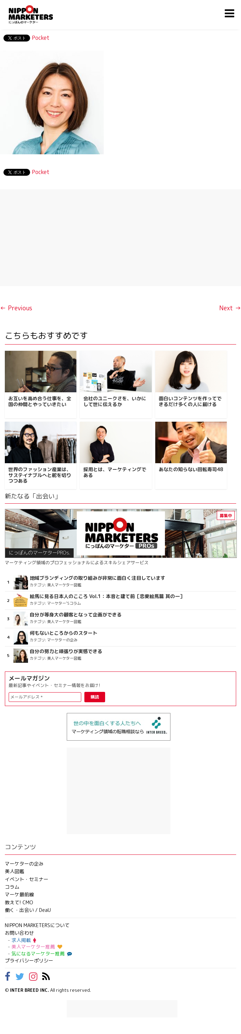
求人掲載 (23, 940)
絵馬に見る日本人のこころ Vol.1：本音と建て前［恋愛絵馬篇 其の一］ (107, 596)
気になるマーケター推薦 (40, 953)
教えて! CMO (19, 902)
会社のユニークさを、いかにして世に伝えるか (114, 401)
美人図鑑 (14, 871)
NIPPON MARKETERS (38, 14)
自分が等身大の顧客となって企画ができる (76, 614)
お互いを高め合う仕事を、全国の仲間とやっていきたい (39, 401)
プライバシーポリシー (29, 960)
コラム (12, 887)
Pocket (40, 38)
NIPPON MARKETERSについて (37, 925)
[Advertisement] (120, 237)
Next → (230, 308)
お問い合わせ (19, 933)
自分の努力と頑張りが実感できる (66, 651)
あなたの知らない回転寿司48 (191, 469)
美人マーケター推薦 (36, 946)
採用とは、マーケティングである (114, 472)
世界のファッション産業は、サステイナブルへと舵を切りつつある (39, 475)
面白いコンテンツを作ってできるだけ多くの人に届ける (190, 401)
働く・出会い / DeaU (28, 910)
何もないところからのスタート (64, 633)
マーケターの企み (24, 863)
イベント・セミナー (26, 879)
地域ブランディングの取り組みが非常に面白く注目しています (97, 578)
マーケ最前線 (19, 894)
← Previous (16, 308)
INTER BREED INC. (29, 990)
